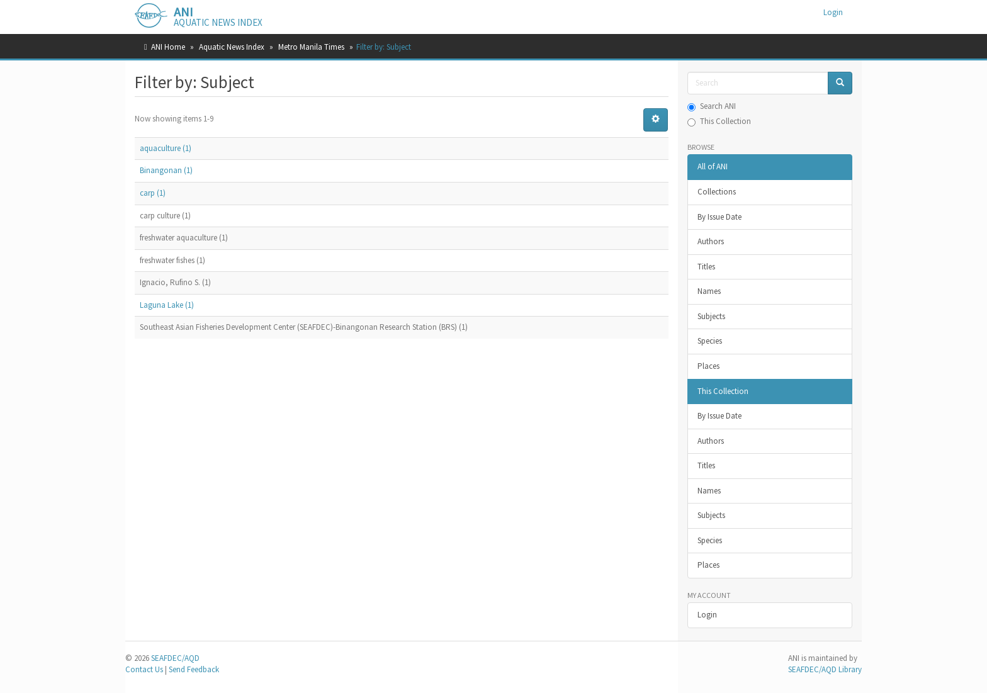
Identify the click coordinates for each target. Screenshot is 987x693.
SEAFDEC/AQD (175, 658)
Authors (710, 241)
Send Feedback (194, 669)
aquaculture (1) (165, 148)
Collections (716, 191)
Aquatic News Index (231, 47)
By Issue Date (719, 216)
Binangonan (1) (166, 170)
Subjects (711, 316)
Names (709, 291)
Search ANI (711, 106)
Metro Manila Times (311, 47)
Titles (706, 266)
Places (708, 366)
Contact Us (144, 669)
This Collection (719, 121)
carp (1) (153, 193)
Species (709, 340)
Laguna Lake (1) (167, 305)
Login (707, 614)
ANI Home (168, 47)
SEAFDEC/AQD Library (825, 669)
